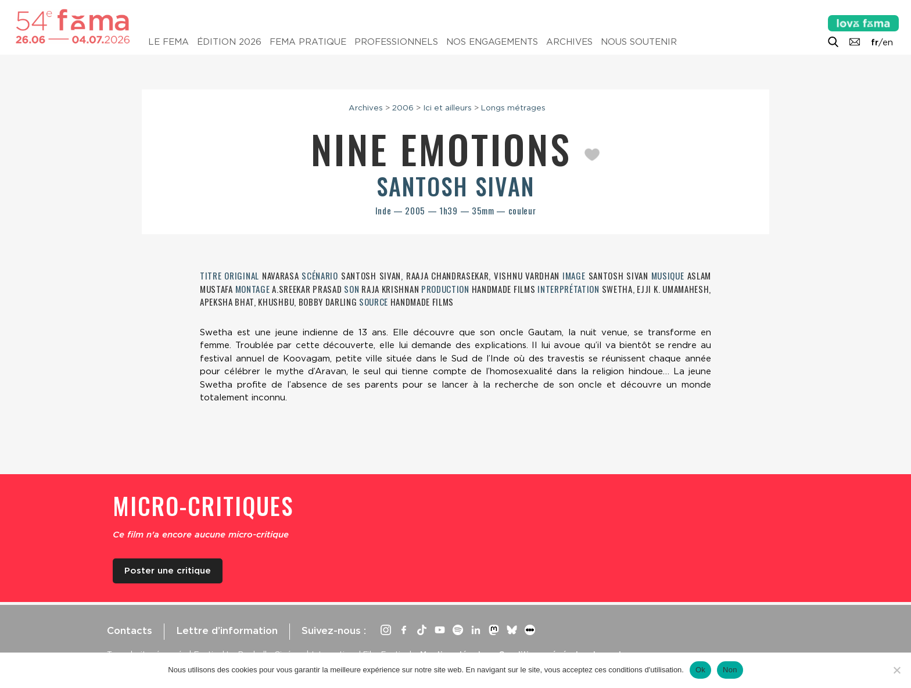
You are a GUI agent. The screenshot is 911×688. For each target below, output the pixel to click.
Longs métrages (513, 107)
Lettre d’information (227, 630)
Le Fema (168, 42)
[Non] (896, 670)
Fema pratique (308, 42)
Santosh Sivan (455, 186)
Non (730, 669)
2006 (403, 107)
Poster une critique (167, 570)
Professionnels (396, 42)
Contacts (129, 630)
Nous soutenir (639, 42)
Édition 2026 (229, 42)
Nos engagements (492, 42)
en (888, 42)
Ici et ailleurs (447, 107)
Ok (700, 669)
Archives (569, 42)
